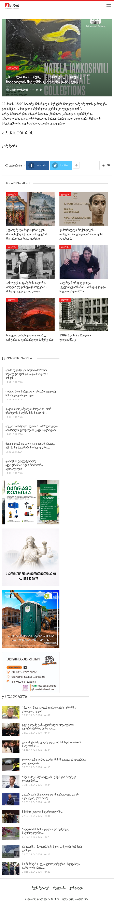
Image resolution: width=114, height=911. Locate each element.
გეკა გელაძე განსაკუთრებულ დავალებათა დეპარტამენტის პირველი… (48, 727)
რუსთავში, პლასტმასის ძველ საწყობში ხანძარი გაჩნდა (52, 848)
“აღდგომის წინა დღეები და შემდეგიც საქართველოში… (45, 831)
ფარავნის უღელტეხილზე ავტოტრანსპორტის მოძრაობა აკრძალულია (24, 466)
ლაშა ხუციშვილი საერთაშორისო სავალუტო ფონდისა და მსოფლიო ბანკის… (26, 376)
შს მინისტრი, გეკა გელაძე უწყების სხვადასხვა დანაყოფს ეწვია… (51, 866)
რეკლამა (59, 887)
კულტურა (13, 68)
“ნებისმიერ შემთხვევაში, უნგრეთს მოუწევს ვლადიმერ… (49, 779)
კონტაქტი (76, 887)
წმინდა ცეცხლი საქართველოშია (42, 811)
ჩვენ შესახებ (40, 887)
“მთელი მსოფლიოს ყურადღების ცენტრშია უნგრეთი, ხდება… (49, 709)
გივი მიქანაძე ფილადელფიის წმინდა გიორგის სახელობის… (51, 744)
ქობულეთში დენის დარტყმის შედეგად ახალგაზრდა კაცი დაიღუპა (54, 761)
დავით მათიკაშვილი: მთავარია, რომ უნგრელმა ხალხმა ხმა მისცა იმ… (28, 412)
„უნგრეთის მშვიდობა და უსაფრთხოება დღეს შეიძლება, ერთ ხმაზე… (50, 796)
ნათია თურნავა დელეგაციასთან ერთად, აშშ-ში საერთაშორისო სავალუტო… (30, 447)
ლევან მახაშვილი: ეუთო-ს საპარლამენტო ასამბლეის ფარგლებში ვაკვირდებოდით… (31, 430)
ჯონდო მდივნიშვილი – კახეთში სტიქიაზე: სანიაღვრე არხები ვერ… (31, 395)
